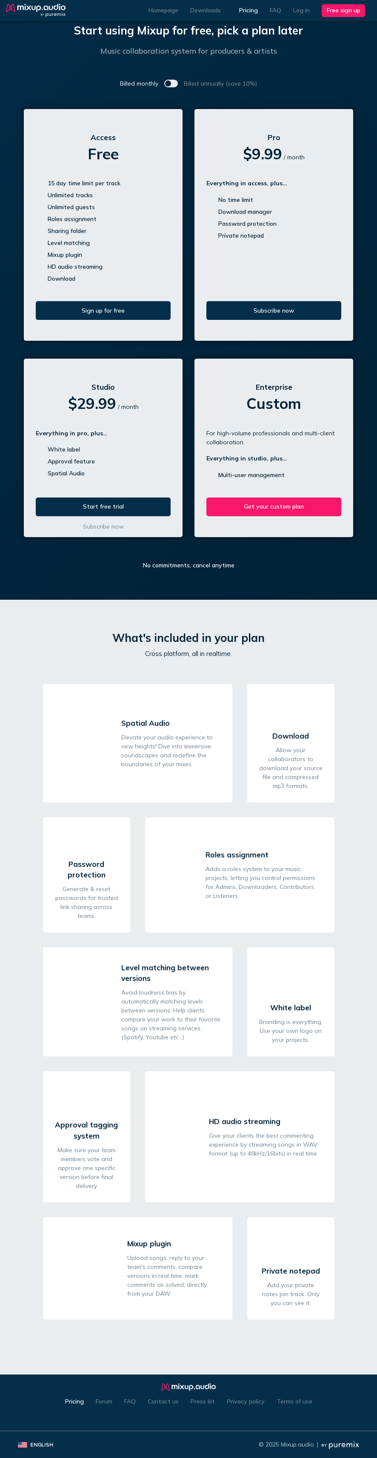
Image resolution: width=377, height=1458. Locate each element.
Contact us (163, 1401)
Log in (301, 10)
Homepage (163, 10)
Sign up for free (103, 310)
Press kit (203, 1401)
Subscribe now (274, 310)
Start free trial (103, 506)
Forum (104, 1401)
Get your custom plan (274, 506)
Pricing (248, 10)
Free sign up (343, 10)
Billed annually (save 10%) (220, 83)
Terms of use (294, 1401)
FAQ (275, 10)
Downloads (208, 10)
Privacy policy (246, 1401)
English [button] (38, 1444)
